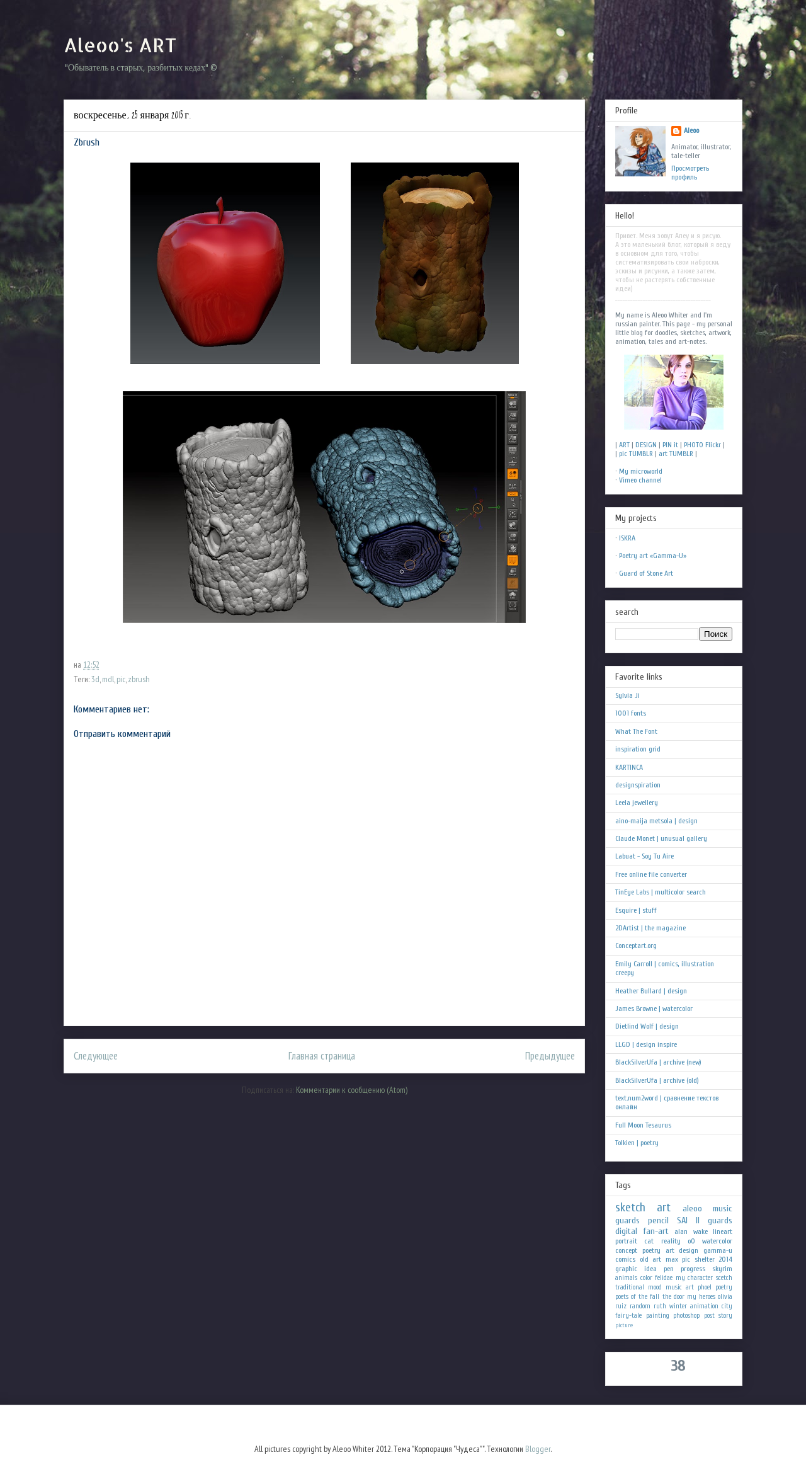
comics (625, 1259)
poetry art (658, 1250)
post (709, 1315)
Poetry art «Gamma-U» (652, 555)
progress (693, 1268)
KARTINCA (629, 767)
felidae (664, 1278)
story (725, 1315)
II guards (714, 1220)
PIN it (670, 444)
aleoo (692, 1208)
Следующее (96, 1056)
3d (95, 679)
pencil (658, 1220)
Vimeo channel (640, 480)
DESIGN (646, 444)
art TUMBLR (676, 453)
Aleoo (691, 130)
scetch (724, 1278)
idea (650, 1268)
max (672, 1259)
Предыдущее (550, 1056)
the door (673, 1297)
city (727, 1306)
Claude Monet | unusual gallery (661, 838)
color (646, 1278)
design (688, 1250)
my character (694, 1278)
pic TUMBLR (636, 453)
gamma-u (717, 1250)
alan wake (691, 1231)
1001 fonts (630, 713)
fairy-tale (628, 1315)
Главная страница (321, 1056)
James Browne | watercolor (654, 1008)
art (664, 1207)
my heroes (701, 1297)
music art (680, 1287)
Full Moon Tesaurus (643, 1125)
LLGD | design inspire (646, 1044)
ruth (660, 1306)
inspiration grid (638, 749)
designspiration (638, 784)
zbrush (139, 679)
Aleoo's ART (120, 45)
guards (627, 1220)
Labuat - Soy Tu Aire (644, 856)
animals (626, 1278)
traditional (629, 1287)
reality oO (678, 1241)
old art (651, 1259)
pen (669, 1268)
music (722, 1208)
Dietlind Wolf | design (647, 1026)
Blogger (537, 1448)
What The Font (636, 731)
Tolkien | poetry (637, 1142)
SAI (682, 1220)
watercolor (717, 1241)
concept (626, 1250)
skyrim (722, 1268)
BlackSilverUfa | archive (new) (658, 1062)
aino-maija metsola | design (656, 820)
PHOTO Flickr (702, 444)
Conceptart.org (636, 945)
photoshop (686, 1315)
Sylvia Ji (627, 695)
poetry (723, 1287)
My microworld (640, 471)
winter (678, 1306)
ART (624, 444)
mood (655, 1287)
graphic (626, 1268)
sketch (630, 1207)
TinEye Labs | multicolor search (660, 892)
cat (649, 1241)
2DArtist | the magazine (650, 927)
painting (657, 1315)
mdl (108, 679)
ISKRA (627, 538)
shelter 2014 (714, 1259)
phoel (705, 1287)
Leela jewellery (636, 802)
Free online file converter (651, 874)
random (640, 1306)
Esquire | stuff (636, 910)
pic (120, 679)
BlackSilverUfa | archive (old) (657, 1080)
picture (624, 1325)
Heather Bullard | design (651, 990)
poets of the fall (637, 1297)
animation (704, 1306)
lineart (722, 1231)
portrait (626, 1241)
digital (626, 1231)
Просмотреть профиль (690, 172)
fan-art (656, 1231)
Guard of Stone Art (646, 573)
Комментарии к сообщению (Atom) (351, 1089)
